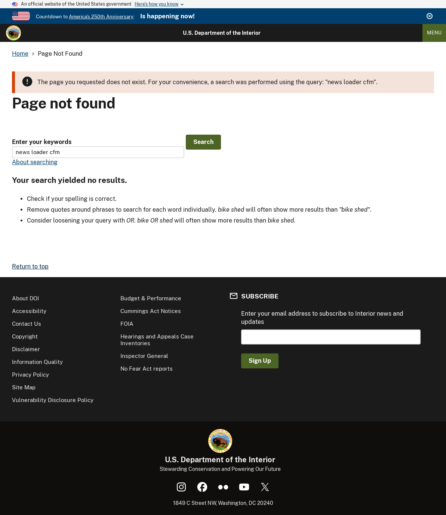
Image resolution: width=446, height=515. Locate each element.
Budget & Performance (150, 298)
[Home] (13, 32)
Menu (434, 33)
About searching (35, 162)
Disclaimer (26, 349)
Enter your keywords (41, 141)
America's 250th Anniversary (101, 16)
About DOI (25, 298)
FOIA (126, 324)
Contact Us (26, 324)
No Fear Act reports (146, 368)
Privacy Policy (30, 374)
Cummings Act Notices (150, 311)
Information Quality (37, 362)
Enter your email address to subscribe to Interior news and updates (322, 317)
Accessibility (29, 311)
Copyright (25, 336)
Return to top (30, 266)
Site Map (24, 387)
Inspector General (144, 356)
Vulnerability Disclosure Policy (52, 400)
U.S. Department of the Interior (222, 33)
